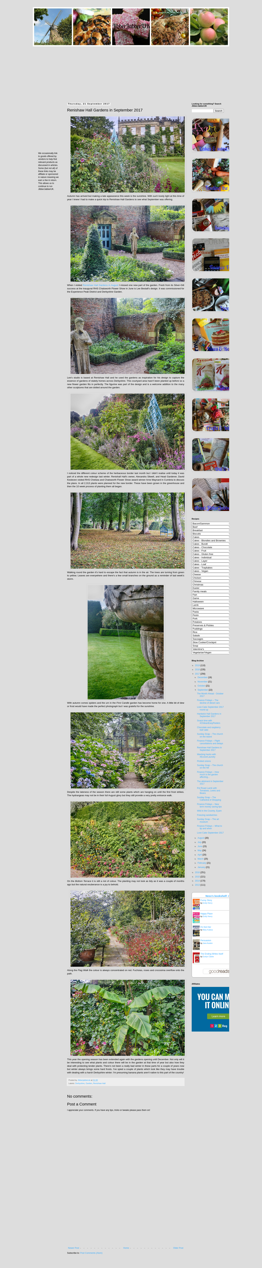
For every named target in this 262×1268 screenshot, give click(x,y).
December (203, 677)
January (202, 867)
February (202, 863)
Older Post (178, 1248)
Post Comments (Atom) (91, 1253)
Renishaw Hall (99, 1083)
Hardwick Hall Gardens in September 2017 (209, 715)
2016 (197, 872)
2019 (197, 665)
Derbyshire (80, 1083)
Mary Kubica (208, 930)
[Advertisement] (131, 71)
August (201, 838)
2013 (197, 885)
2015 (197, 876)
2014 (197, 881)
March (201, 859)
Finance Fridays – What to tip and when (209, 827)
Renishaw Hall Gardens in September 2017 (209, 748)
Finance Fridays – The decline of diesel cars (208, 701)
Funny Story (206, 900)
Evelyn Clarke (208, 957)
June (200, 846)
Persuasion (205, 940)
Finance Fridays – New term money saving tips (209, 805)
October (202, 686)
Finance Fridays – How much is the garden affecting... (208, 774)
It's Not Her (205, 927)
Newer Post (73, 1248)
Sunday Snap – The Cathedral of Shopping (209, 798)
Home (126, 1248)
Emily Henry (207, 903)
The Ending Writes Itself (211, 954)
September (203, 690)
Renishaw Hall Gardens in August (100, 285)
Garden (89, 1083)
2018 (197, 669)
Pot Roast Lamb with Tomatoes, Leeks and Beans (208, 791)
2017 (197, 674)
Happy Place (206, 913)
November (203, 681)
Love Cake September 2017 (210, 833)
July (200, 842)
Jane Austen (208, 943)
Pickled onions (204, 761)
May (200, 850)
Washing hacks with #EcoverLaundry (206, 755)
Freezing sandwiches (207, 815)
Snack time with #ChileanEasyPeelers (208, 721)
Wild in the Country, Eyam (209, 811)
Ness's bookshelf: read (220, 896)
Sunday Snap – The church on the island (210, 735)
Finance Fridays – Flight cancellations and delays (210, 742)
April (200, 854)
